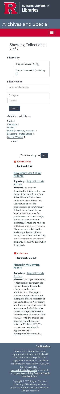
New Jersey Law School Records (27, 174)
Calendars (12, 124)
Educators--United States (19, 134)
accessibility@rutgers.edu (24, 370)
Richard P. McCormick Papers (27, 266)
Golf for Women (15, 137)
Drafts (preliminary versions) (21, 130)
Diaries (11, 127)
